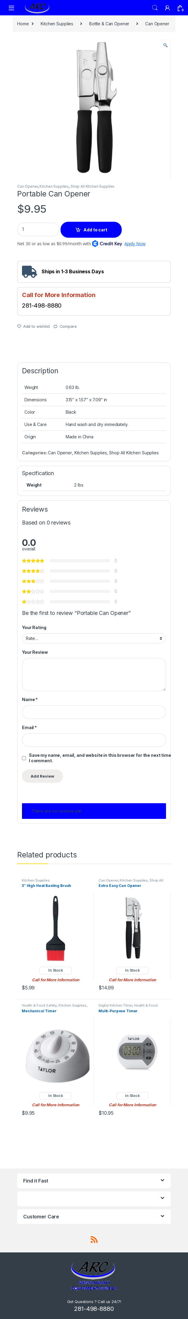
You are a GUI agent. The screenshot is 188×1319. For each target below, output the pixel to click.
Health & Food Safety (39, 1005)
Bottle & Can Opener (109, 23)
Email (29, 727)
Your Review (35, 652)
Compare (68, 326)
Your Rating (34, 627)
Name (30, 699)
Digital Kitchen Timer (115, 1005)
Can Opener (157, 23)
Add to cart (95, 229)
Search (155, 8)
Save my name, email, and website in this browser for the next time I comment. (100, 758)
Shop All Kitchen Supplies (92, 186)
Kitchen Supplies (57, 23)
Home (23, 23)
